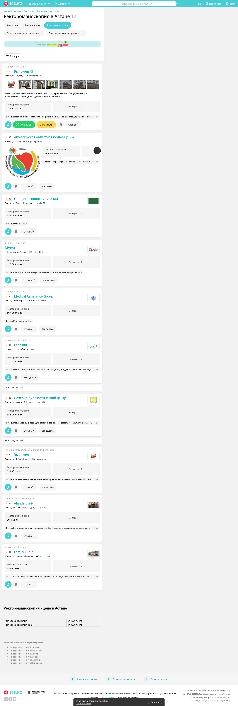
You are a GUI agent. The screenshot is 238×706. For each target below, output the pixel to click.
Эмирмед (21, 71)
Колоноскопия (32, 25)
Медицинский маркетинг (118, 693)
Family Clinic (23, 552)
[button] (39, 3)
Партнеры (93, 697)
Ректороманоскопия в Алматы (24, 647)
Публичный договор (168, 693)
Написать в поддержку (129, 697)
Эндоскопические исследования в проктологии (26, 33)
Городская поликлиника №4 (36, 199)
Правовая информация (144, 693)
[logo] (13, 3)
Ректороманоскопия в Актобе (24, 653)
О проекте (54, 693)
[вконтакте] (14, 699)
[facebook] (10, 699)
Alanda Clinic (24, 503)
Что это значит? (83, 703)
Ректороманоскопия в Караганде (25, 659)
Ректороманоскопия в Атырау (24, 656)
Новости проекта (71, 693)
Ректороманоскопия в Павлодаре (26, 662)
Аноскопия (12, 25)
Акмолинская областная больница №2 (44, 137)
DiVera (10, 248)
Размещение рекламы (92, 693)
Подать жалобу (108, 697)
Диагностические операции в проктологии (68, 33)
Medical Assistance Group (33, 296)
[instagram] (6, 699)
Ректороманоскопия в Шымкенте (26, 650)
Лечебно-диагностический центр (40, 398)
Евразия (20, 345)
